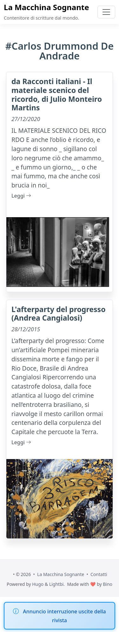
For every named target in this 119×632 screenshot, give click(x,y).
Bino (107, 584)
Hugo (37, 584)
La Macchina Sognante (46, 7)
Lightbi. (57, 584)
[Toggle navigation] (106, 12)
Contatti (98, 574)
